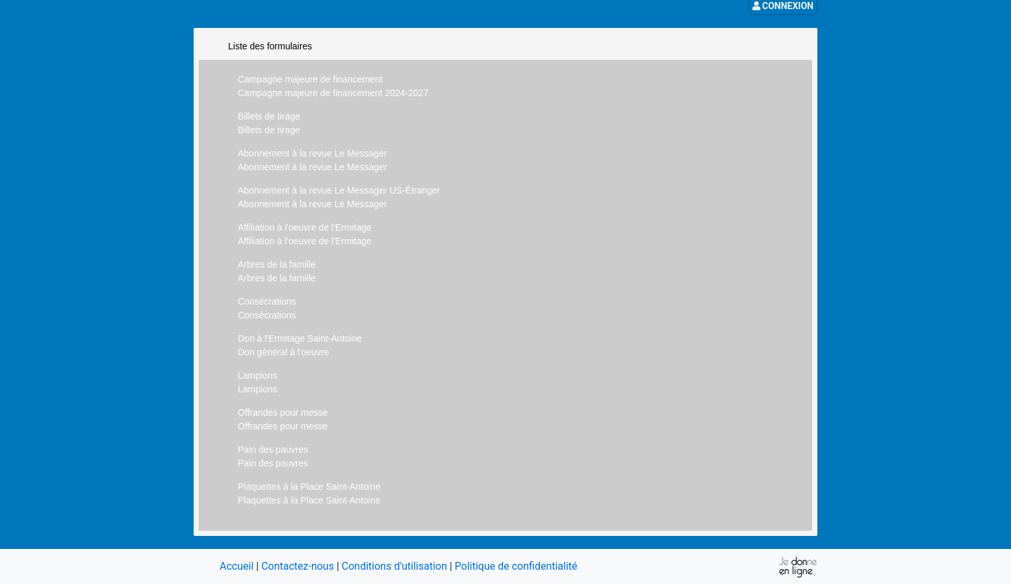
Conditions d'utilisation (394, 566)
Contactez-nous (297, 566)
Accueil (236, 566)
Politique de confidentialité (516, 566)
